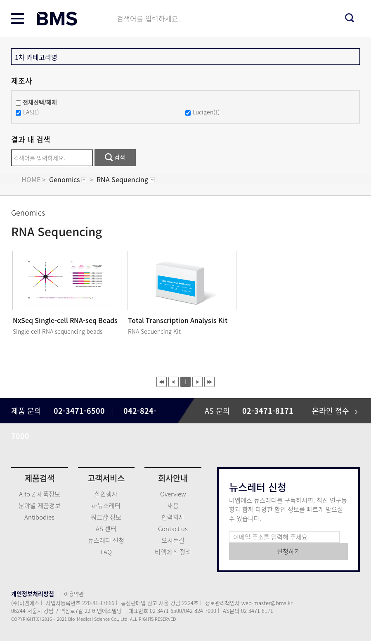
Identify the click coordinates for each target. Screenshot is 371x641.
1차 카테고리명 (36, 57)
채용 (173, 505)
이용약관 (74, 594)
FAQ (106, 551)
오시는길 (172, 540)
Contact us (173, 528)
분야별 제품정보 (40, 505)
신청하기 (288, 551)
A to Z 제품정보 (39, 494)
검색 (115, 157)
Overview (173, 494)
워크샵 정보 (106, 517)
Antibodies (39, 517)
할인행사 (106, 494)
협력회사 (172, 517)
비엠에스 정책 (173, 551)
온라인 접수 (335, 410)
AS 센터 (106, 528)
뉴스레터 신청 (106, 540)
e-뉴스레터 (106, 505)
